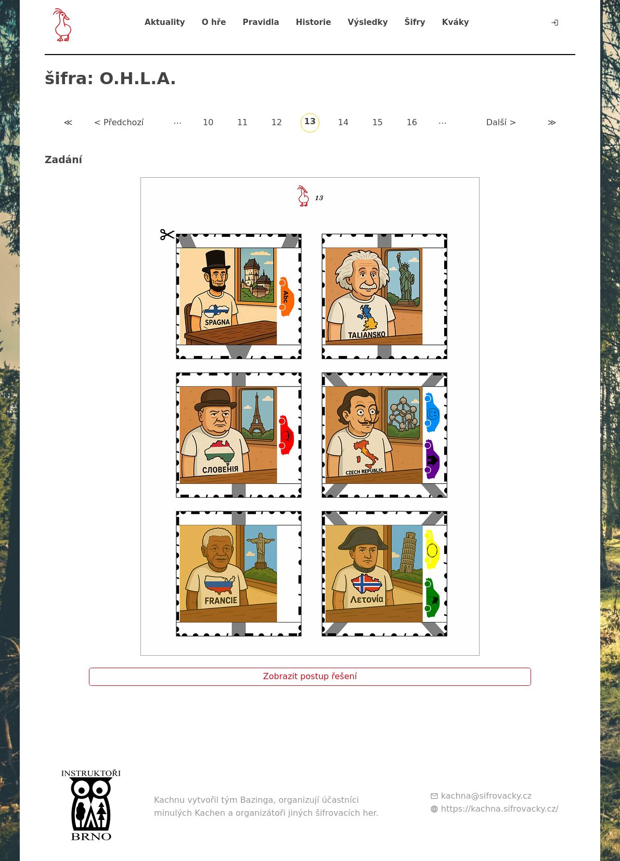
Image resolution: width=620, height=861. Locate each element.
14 (343, 122)
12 (277, 122)
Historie (313, 22)
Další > (501, 122)
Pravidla (261, 22)
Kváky (455, 22)
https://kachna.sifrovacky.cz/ (500, 809)
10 (208, 122)
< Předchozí (119, 122)
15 (377, 122)
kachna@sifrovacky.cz (486, 796)
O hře (214, 22)
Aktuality (165, 22)
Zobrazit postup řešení (310, 676)
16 (412, 122)
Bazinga (257, 800)
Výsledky (367, 22)
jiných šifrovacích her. (333, 813)
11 (242, 122)
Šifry (415, 22)
